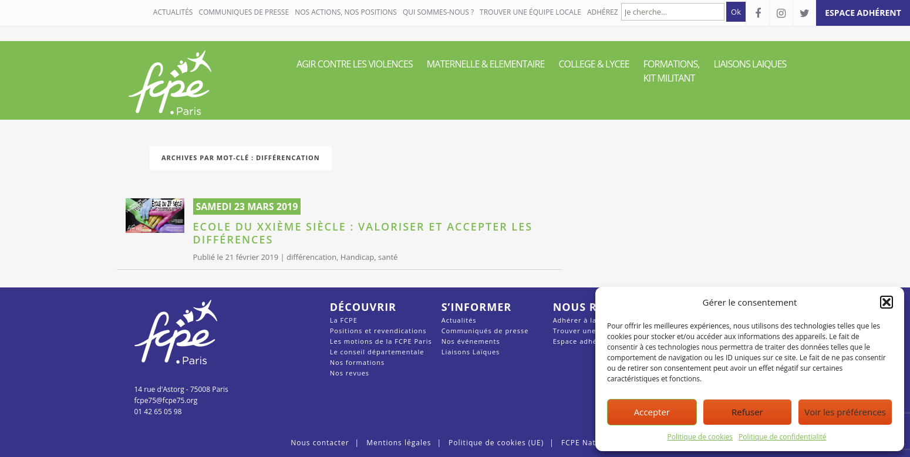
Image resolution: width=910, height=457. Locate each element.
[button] (886, 302)
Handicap (357, 257)
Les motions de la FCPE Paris (381, 341)
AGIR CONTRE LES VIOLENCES (354, 63)
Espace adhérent (582, 341)
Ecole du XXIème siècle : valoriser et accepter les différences (363, 233)
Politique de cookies (700, 437)
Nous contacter (320, 443)
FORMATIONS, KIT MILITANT (671, 70)
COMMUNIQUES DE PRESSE (243, 12)
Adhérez (602, 12)
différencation (311, 257)
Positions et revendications (378, 330)
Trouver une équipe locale (530, 12)
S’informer (476, 307)
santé (387, 257)
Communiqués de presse (485, 330)
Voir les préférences (845, 412)
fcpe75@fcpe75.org (166, 400)
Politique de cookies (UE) (496, 443)
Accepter (652, 412)
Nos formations (357, 362)
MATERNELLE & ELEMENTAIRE (486, 63)
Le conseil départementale (377, 351)
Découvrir (363, 307)
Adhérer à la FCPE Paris (594, 320)
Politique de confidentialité (782, 437)
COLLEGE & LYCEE (593, 63)
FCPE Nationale (590, 443)
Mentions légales (398, 443)
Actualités (173, 12)
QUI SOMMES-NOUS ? (438, 12)
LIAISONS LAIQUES (750, 63)
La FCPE (344, 320)
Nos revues (349, 372)
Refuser (747, 412)
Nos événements (470, 341)
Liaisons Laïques (470, 351)
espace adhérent (863, 12)
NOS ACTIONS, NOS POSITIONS (346, 12)
